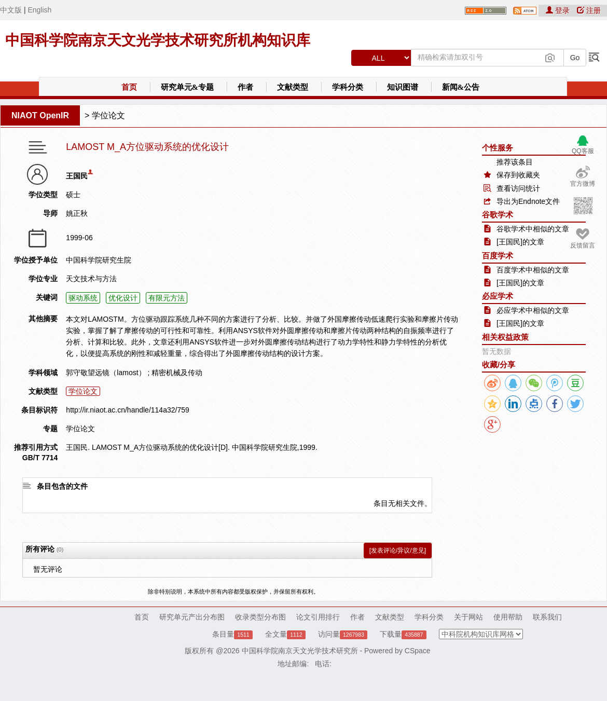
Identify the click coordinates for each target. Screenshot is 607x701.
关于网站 (468, 617)
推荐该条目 (514, 162)
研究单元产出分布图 (192, 617)
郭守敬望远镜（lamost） (105, 372)
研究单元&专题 (187, 87)
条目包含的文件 (62, 486)
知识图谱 (402, 87)
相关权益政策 (505, 337)
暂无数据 (496, 351)
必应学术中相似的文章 (532, 310)
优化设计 (122, 298)
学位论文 (108, 115)
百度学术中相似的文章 (532, 270)
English (39, 10)
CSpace (418, 651)
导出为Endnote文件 (528, 201)
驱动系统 (83, 298)
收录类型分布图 (260, 617)
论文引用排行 (318, 617)
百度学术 (497, 255)
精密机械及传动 (176, 372)
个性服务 (497, 147)
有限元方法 (166, 298)
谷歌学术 (497, 214)
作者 (245, 87)
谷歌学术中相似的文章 (532, 229)
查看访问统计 (518, 188)
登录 (559, 10)
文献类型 (292, 87)
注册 (589, 10)
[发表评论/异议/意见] (397, 550)
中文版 (11, 10)
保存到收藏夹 (518, 175)
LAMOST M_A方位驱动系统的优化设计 (147, 147)
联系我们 (547, 617)
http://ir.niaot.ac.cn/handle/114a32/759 (127, 410)
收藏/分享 (498, 364)
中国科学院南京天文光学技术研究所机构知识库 (157, 40)
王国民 (77, 176)
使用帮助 (507, 617)
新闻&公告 (461, 87)
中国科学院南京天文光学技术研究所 (300, 651)
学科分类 (347, 87)
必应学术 (497, 296)
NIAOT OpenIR (40, 115)
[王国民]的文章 (520, 242)
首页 (129, 87)
